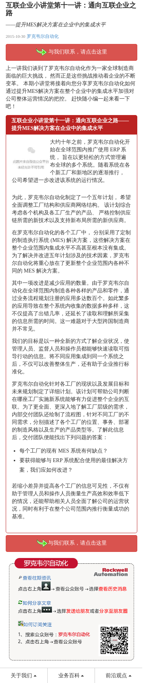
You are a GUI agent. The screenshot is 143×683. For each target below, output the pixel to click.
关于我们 (24, 675)
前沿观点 (119, 675)
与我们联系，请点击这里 (72, 52)
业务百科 (71, 675)
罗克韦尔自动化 (43, 36)
